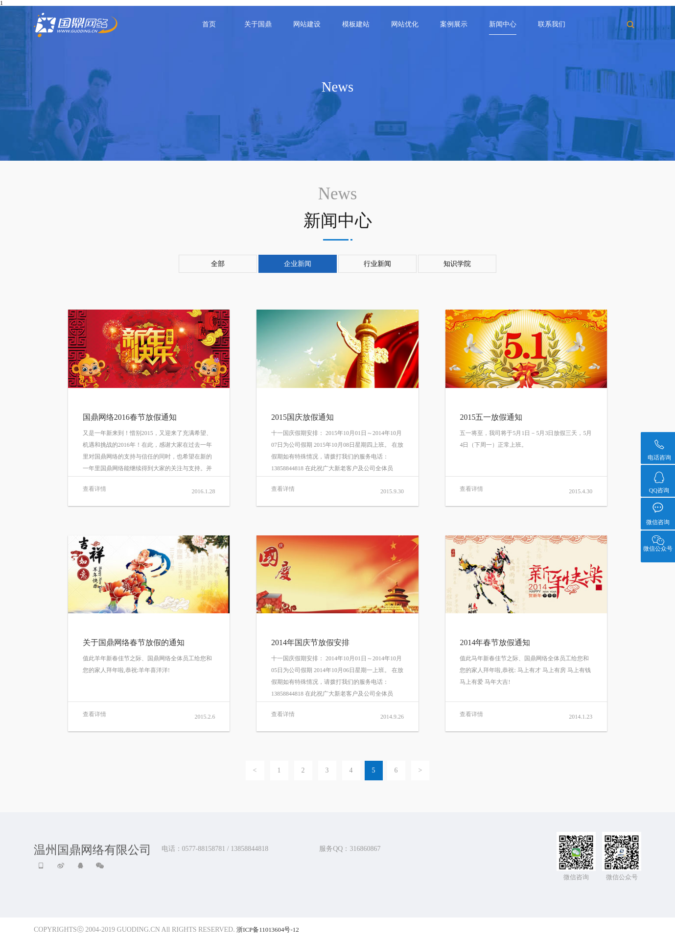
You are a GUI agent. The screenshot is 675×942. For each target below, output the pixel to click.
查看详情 (94, 488)
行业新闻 (377, 263)
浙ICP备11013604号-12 (267, 929)
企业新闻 (297, 263)
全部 (218, 263)
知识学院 (457, 263)
